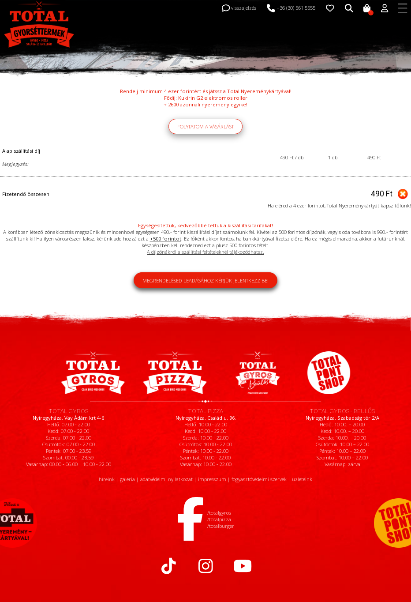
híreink (107, 479)
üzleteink (302, 479)
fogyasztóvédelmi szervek (259, 479)
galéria (127, 479)
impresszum (212, 479)
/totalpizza (219, 519)
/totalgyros (219, 512)
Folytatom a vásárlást (205, 126)
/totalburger (220, 526)
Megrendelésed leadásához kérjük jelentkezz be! (205, 280)
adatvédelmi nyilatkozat (166, 479)
